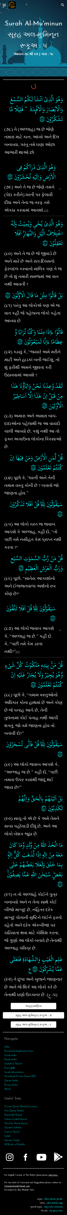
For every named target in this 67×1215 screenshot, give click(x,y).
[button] (4, 5)
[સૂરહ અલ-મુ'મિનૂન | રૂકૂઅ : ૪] (33, 1015)
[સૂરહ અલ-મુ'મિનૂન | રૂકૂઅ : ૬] (33, 1024)
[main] (33, 38)
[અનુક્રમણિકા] (33, 1006)
